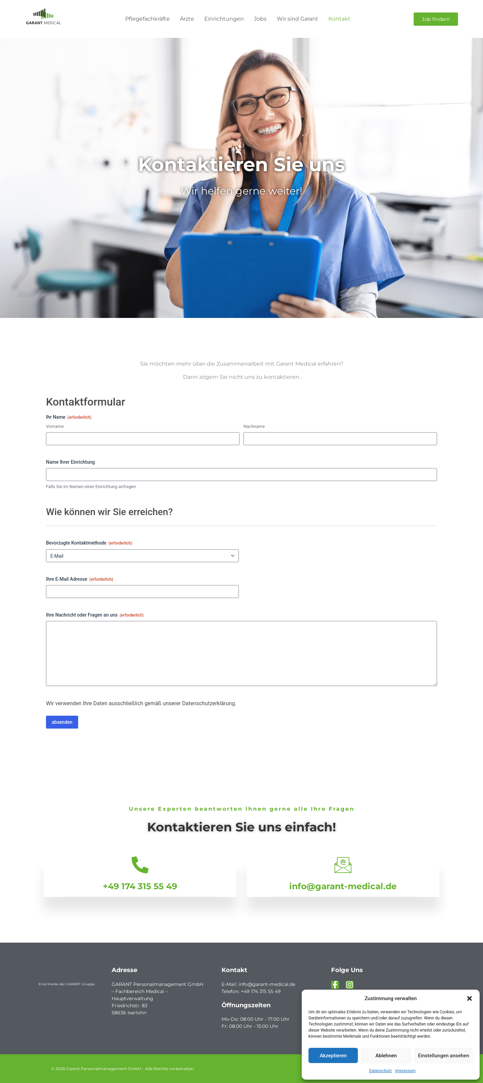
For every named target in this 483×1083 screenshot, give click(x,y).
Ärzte (187, 19)
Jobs (260, 19)
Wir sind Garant (297, 19)
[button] (469, 998)
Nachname (254, 426)
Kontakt (339, 19)
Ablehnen (386, 1056)
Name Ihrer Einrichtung (70, 462)
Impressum (405, 1070)
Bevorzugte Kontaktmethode (89, 543)
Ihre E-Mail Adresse (79, 579)
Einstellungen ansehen (443, 1056)
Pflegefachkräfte (147, 19)
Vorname (55, 426)
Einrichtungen (224, 19)
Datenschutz (380, 1070)
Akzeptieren (333, 1056)
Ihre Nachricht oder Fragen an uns (95, 615)
